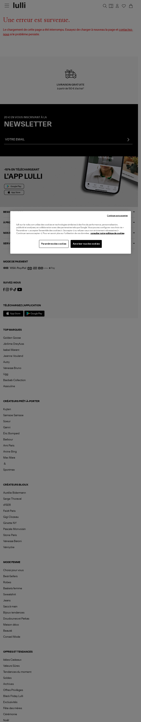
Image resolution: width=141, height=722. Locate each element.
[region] (70, 232)
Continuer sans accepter (117, 215)
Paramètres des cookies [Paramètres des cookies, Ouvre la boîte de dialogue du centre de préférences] (53, 244)
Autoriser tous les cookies (86, 244)
